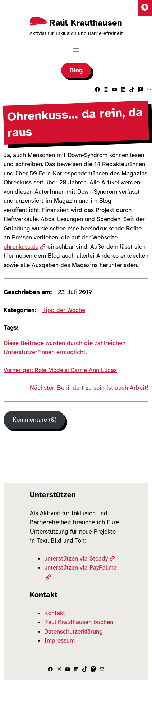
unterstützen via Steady (79, 558)
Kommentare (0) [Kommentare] (34, 420)
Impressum (59, 640)
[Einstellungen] (145, 8)
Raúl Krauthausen (86, 22)
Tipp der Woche (63, 310)
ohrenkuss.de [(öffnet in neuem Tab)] (25, 247)
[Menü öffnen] (76, 50)
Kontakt (54, 613)
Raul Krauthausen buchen (78, 622)
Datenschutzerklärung (73, 631)
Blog (76, 70)
